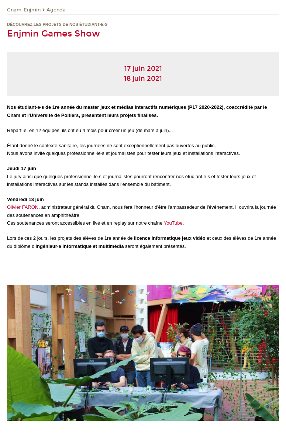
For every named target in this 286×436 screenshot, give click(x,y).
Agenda (56, 10)
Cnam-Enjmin (24, 10)
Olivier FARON (22, 207)
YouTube (173, 223)
